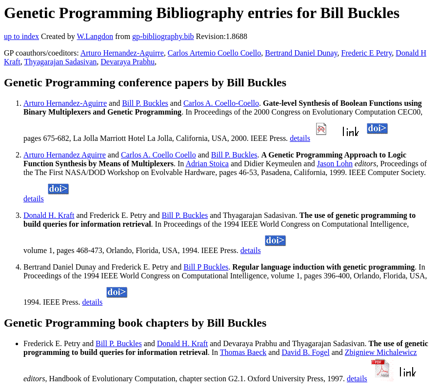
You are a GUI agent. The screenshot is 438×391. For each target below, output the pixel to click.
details (300, 138)
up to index (21, 36)
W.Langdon (95, 36)
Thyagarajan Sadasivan (60, 62)
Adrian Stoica (206, 163)
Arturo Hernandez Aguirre (64, 155)
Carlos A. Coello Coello (158, 155)
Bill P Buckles (205, 267)
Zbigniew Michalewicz (381, 352)
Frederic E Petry (366, 53)
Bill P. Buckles (145, 103)
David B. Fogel (305, 352)
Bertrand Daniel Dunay (301, 53)
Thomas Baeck (243, 352)
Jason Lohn (335, 163)
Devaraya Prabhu (127, 62)
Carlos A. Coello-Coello (221, 103)
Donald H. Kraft (48, 215)
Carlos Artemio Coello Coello (214, 53)
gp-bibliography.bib (163, 36)
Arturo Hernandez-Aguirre (122, 53)
